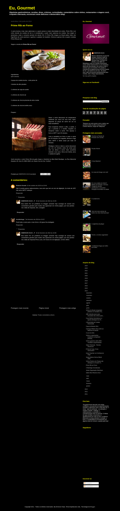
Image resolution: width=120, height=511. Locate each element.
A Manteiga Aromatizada (93, 368)
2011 (86, 394)
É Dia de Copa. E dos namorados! (92, 349)
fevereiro (89, 383)
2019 (86, 278)
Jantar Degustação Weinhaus (94, 370)
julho (87, 305)
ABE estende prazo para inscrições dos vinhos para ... (95, 314)
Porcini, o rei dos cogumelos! (99, 235)
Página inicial (44, 308)
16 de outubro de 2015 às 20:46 (37, 185)
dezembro (89, 293)
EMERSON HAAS (27, 201)
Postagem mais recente (20, 308)
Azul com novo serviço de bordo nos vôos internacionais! (100, 212)
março (88, 381)
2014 (86, 291)
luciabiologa (20, 219)
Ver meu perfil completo (89, 76)
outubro (88, 298)
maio (87, 376)
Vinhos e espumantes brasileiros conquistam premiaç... (93, 337)
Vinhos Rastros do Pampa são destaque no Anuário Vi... (94, 361)
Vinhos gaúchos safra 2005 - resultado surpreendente (94, 341)
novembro (89, 295)
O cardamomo (95, 199)
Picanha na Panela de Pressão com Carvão (97, 136)
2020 (86, 275)
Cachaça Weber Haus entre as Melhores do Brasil (94, 329)
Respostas (21, 197)
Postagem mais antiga (67, 308)
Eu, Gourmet (22, 8)
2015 (86, 288)
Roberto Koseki (21, 185)
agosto (88, 303)
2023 (86, 268)
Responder (19, 193)
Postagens (88, 483)
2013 (86, 389)
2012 (86, 391)
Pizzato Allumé (95, 148)
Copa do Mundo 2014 (92, 326)
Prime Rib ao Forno (91, 365)
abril (87, 378)
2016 (86, 286)
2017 (86, 283)
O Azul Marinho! (96, 161)
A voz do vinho (90, 333)
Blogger (92, 507)
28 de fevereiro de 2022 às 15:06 (46, 233)
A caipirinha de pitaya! (97, 224)
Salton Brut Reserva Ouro (93, 373)
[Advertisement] (43, 290)
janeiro (88, 386)
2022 (86, 270)
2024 (86, 265)
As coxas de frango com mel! (99, 172)
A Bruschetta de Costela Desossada (93, 323)
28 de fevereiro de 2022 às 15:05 (46, 201)
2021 (86, 273)
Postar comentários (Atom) (46, 315)
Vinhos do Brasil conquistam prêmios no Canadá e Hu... (94, 310)
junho (88, 308)
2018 (86, 280)
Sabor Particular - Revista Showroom (93, 345)
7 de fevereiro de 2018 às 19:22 (35, 219)
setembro (89, 300)
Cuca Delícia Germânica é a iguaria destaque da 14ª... (94, 318)
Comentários (88, 486)
